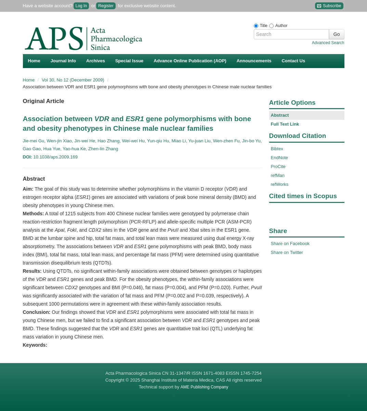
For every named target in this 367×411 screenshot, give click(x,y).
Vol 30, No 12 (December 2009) (73, 79)
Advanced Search (328, 42)
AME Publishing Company (204, 387)
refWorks (280, 184)
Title (263, 25)
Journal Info (63, 60)
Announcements (254, 60)
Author (281, 25)
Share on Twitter (287, 252)
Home (34, 60)
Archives (95, 60)
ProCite (278, 166)
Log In (81, 5)
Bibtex (277, 148)
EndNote (279, 157)
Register (106, 5)
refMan (278, 175)
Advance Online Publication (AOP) (190, 60)
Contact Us (293, 60)
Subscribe (329, 6)
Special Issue (129, 60)
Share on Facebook (290, 243)
